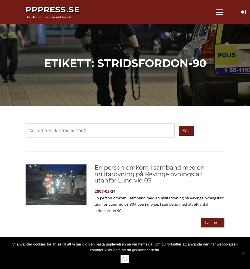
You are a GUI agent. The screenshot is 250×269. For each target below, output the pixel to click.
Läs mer (212, 222)
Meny (219, 12)
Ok (125, 259)
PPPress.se (53, 9)
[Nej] (243, 253)
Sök (186, 130)
